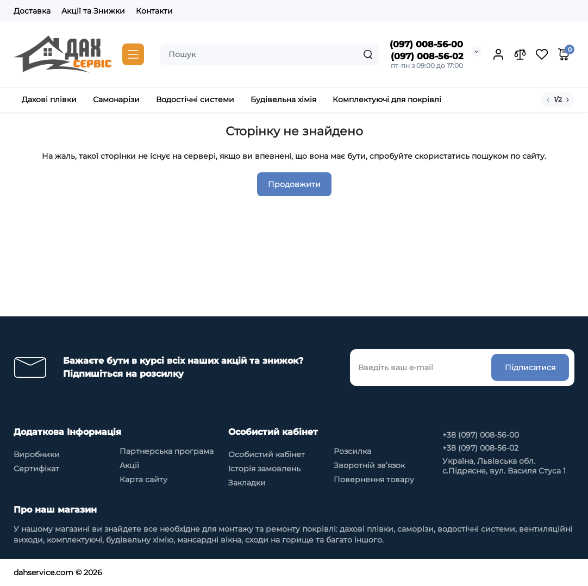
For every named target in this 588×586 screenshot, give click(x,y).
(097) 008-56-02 (427, 56)
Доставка (32, 11)
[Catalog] (133, 54)
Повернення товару (374, 479)
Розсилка (352, 451)
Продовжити (294, 184)
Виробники (37, 454)
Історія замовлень (264, 468)
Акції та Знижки (93, 11)
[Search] (368, 54)
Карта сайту (143, 479)
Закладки (247, 483)
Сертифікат (36, 468)
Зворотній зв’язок (369, 465)
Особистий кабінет (266, 454)
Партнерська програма (167, 451)
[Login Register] (498, 54)
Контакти (154, 11)
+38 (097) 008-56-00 (480, 435)
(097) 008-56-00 (426, 44)
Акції (129, 465)
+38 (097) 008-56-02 (480, 448)
